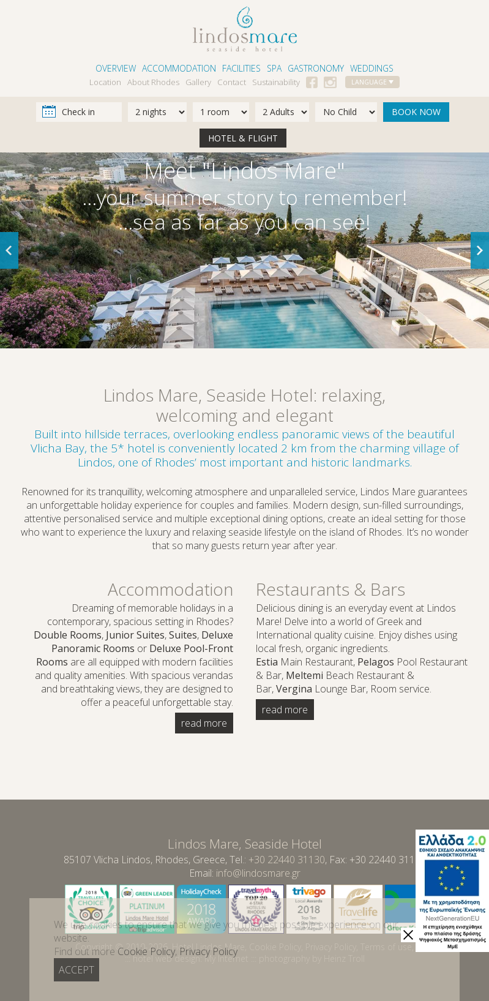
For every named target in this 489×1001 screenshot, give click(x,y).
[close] (408, 935)
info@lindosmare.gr (258, 873)
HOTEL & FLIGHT (243, 138)
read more (204, 723)
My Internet (226, 958)
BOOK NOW (416, 112)
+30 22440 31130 (286, 859)
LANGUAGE (372, 82)
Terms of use (386, 947)
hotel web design (166, 958)
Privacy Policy (330, 947)
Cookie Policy (275, 947)
